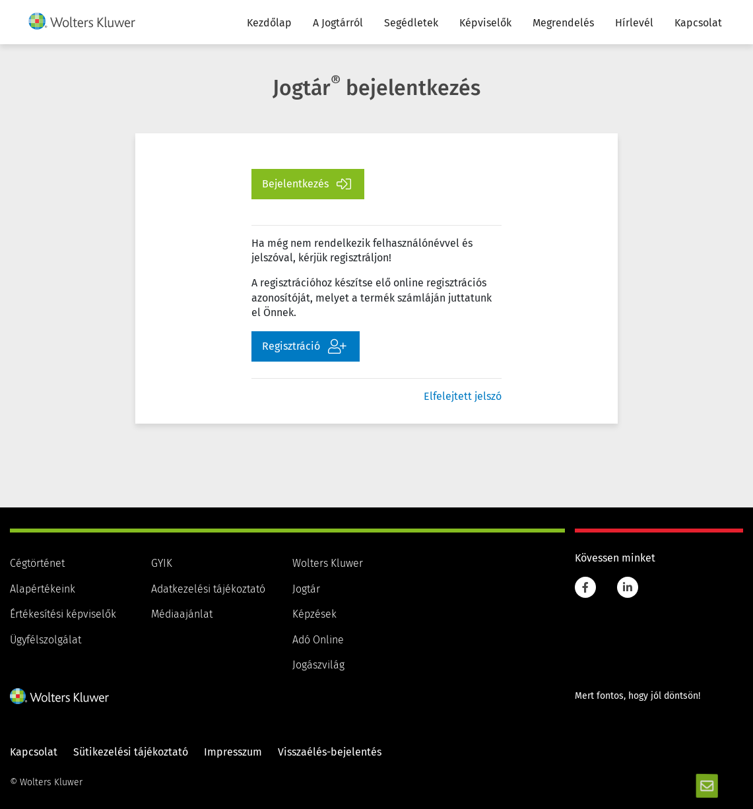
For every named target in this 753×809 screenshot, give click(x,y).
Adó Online (318, 640)
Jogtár (306, 589)
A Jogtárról (338, 23)
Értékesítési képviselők (63, 614)
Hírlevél (634, 23)
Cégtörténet (37, 563)
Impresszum (233, 752)
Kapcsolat (698, 23)
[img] (81, 21)
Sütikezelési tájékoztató (130, 752)
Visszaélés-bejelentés (329, 752)
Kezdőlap (269, 23)
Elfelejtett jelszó (463, 396)
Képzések (314, 614)
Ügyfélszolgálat (45, 640)
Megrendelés (563, 23)
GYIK (161, 563)
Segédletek (411, 23)
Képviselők (485, 23)
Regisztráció (304, 346)
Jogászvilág (318, 665)
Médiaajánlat (182, 614)
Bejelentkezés (306, 184)
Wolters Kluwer (327, 563)
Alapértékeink (42, 589)
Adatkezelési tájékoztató (208, 589)
